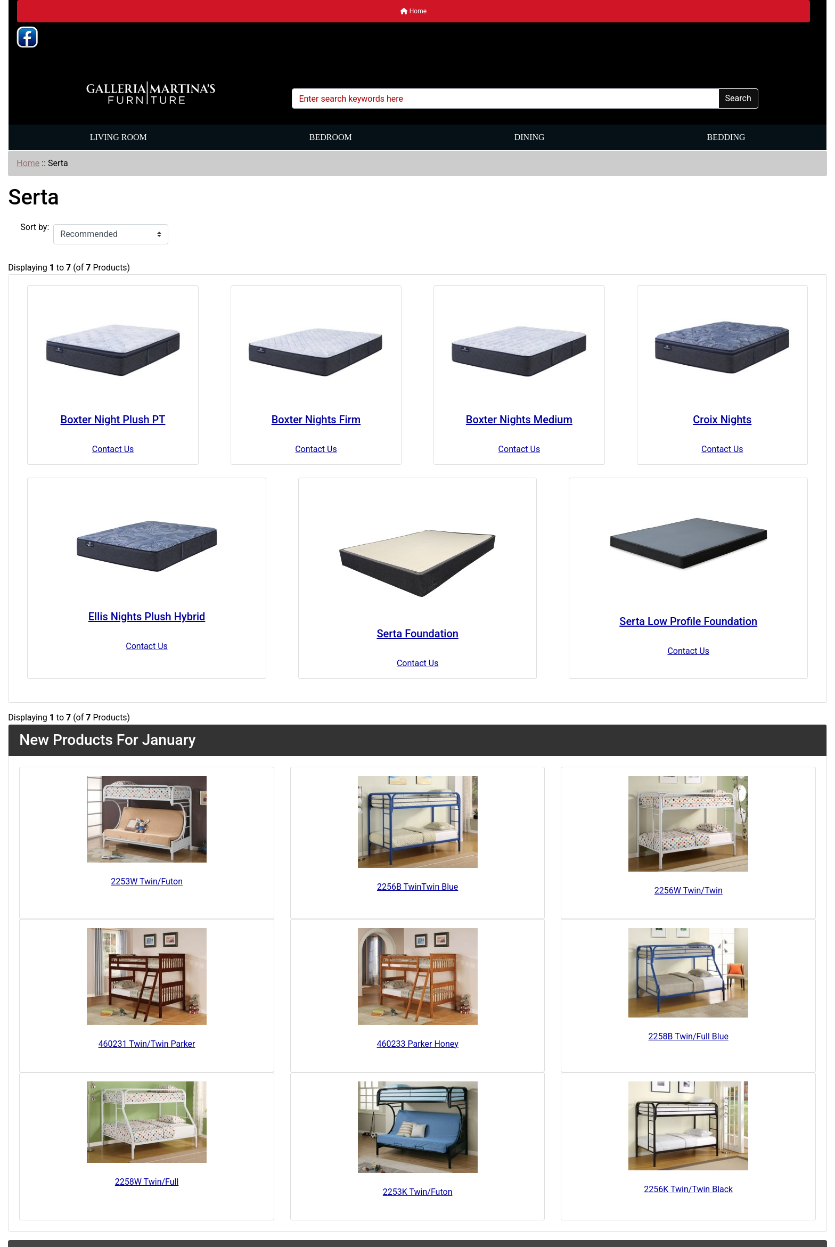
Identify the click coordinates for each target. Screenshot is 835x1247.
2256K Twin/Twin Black (688, 1189)
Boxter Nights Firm (316, 419)
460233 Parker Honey (418, 1044)
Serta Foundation (417, 633)
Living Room (118, 137)
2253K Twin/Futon (418, 1192)
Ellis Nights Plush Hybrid (147, 616)
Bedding (726, 137)
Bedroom (330, 137)
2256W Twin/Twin (688, 890)
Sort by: (34, 227)
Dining (529, 137)
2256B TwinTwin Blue (417, 887)
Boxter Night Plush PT (113, 419)
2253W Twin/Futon (147, 881)
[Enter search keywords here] (505, 98)
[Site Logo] (150, 93)
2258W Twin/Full (147, 1182)
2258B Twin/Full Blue (688, 1036)
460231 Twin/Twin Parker (147, 1044)
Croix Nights (722, 419)
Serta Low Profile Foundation (688, 621)
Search (738, 98)
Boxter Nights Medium (519, 419)
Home (413, 11)
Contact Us (113, 449)
